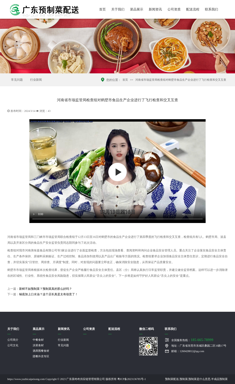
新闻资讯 (155, 9)
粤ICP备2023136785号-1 (131, 379)
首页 (102, 9)
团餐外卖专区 (41, 356)
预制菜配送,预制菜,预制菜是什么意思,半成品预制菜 (196, 379)
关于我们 (117, 9)
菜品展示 (136, 9)
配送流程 (192, 9)
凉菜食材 (38, 345)
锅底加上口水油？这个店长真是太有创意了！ (48, 294)
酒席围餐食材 (41, 350)
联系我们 (211, 9)
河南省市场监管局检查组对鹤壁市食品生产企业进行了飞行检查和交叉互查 (180, 79)
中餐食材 (38, 339)
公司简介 (12, 339)
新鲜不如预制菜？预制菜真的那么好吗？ (45, 288)
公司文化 (12, 345)
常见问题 (17, 79)
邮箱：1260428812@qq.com (187, 351)
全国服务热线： (192, 340)
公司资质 (174, 9)
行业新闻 (36, 79)
